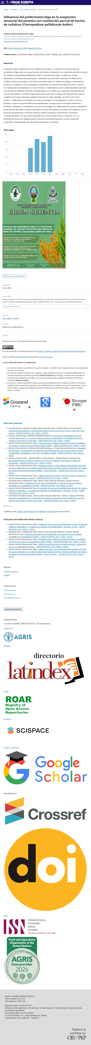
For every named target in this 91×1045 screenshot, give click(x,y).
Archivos (14, 9)
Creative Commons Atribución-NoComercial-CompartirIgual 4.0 (61, 351)
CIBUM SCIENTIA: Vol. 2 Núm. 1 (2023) (54, 440)
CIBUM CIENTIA (22, 357)
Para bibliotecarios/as (12, 598)
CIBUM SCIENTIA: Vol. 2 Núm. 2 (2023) (32, 433)
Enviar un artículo (13, 609)
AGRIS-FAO (8, 628)
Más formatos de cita (12, 306)
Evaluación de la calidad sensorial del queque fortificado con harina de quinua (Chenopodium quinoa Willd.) (47, 444)
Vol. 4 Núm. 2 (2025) (28, 9)
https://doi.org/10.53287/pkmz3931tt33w (24, 48)
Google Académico (11, 747)
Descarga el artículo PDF (15, 276)
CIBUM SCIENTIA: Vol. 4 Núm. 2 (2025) (60, 500)
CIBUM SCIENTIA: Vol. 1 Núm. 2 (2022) (70, 445)
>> (11, 506)
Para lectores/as (10, 590)
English (7, 575)
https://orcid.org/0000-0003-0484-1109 (15, 41)
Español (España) (11, 571)
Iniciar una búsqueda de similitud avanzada (36, 511)
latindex (7, 646)
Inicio (6, 9)
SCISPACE (8, 719)
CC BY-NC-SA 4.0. (45, 357)
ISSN (6, 916)
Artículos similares (13, 423)
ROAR (6, 691)
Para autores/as (10, 594)
